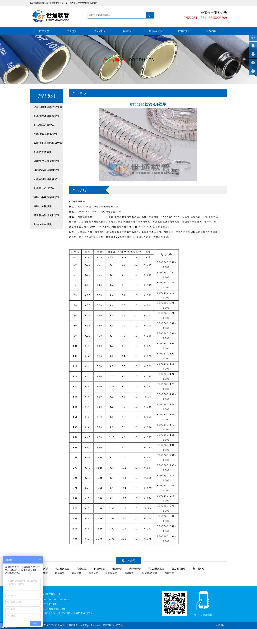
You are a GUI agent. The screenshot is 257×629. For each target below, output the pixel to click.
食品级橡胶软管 (156, 568)
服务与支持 (155, 31)
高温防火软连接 (42, 152)
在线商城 (211, 31)
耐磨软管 (169, 573)
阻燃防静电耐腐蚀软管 (46, 170)
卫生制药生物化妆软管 (46, 215)
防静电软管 (135, 568)
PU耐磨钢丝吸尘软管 (45, 134)
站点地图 (220, 625)
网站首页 (44, 31)
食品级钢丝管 (179, 568)
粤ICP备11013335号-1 (114, 625)
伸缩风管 (93, 573)
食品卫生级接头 (42, 224)
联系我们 (183, 31)
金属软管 (117, 568)
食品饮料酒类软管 (43, 125)
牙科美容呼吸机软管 (45, 179)
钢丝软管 (76, 573)
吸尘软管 (59, 573)
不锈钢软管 (99, 568)
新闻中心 (127, 31)
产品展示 (100, 31)
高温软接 (81, 568)
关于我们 (72, 31)
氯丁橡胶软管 (62, 568)
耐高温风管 (111, 573)
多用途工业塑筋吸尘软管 (47, 143)
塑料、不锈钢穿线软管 (46, 197)
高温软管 (129, 573)
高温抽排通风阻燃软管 (46, 116)
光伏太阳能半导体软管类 (47, 107)
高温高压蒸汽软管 (43, 188)
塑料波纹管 (199, 568)
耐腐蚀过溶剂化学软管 (46, 161)
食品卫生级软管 (149, 573)
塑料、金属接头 (42, 206)
